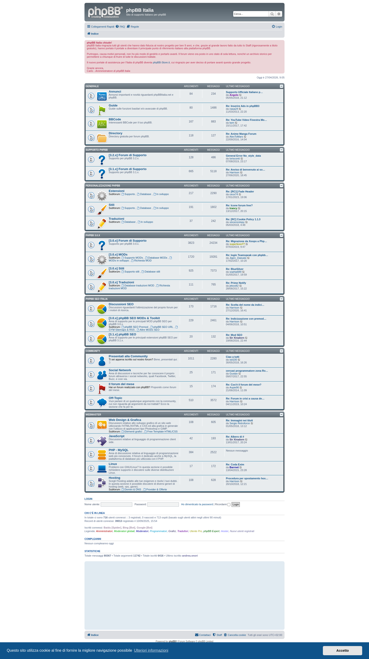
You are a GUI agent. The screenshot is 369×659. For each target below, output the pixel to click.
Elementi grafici (132, 431)
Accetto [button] (342, 650)
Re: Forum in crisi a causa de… (245, 398)
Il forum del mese (121, 384)
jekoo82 (234, 285)
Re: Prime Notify (236, 282)
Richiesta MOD (141, 260)
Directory (115, 133)
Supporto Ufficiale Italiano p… (244, 92)
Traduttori (182, 531)
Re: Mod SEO (234, 335)
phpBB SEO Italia (97, 299)
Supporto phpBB (97, 150)
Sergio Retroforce (239, 423)
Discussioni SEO (121, 304)
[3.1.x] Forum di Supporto (127, 169)
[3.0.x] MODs (118, 254)
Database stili (150, 271)
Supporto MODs (132, 257)
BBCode (115, 119)
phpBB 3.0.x (93, 235)
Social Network (120, 370)
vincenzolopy (237, 222)
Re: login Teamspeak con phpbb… (247, 255)
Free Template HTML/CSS (161, 431)
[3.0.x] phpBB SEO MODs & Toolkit (134, 318)
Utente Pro (196, 531)
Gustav (233, 373)
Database (144, 194)
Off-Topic (115, 398)
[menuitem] (120, 26)
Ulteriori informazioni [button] (151, 650)
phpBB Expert (212, 531)
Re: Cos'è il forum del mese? (243, 384)
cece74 (233, 194)
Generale (92, 86)
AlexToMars (236, 136)
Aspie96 (234, 387)
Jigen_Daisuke (237, 257)
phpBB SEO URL (162, 326)
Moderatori (142, 531)
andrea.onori (190, 555)
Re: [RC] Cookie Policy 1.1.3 (243, 219)
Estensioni (116, 191)
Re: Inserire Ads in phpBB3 (242, 106)
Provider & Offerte (155, 489)
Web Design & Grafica (125, 420)
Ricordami (223, 504)
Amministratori (104, 531)
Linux (113, 464)
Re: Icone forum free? (239, 205)
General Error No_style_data (243, 155)
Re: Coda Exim (235, 464)
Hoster (225, 531)
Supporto (128, 194)
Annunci (115, 91)
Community (93, 351)
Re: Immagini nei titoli (239, 420)
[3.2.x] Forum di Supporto (127, 155)
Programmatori (158, 531)
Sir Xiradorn (236, 337)
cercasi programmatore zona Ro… (247, 370)
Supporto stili (130, 271)
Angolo (233, 95)
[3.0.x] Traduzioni (121, 282)
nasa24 (233, 108)
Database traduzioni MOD (138, 285)
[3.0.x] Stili (116, 268)
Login (88, 498)
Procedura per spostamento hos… (247, 478)
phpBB (172, 641)
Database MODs (156, 257)
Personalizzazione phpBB (103, 185)
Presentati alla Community (128, 356)
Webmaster (93, 414)
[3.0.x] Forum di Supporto (127, 240)
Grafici (172, 531)
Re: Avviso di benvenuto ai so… (245, 169)
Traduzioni (116, 218)
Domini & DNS (131, 489)
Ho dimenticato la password (197, 504)
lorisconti (234, 158)
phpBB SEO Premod (135, 326)
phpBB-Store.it (161, 62)
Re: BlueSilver (235, 269)
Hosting (114, 478)
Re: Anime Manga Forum (241, 133)
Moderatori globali (124, 531)
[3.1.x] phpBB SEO (122, 334)
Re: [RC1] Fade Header (240, 191)
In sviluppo (161, 194)
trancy (233, 208)
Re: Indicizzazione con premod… (246, 318)
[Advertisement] (184, 595)
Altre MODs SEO (148, 329)
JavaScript (116, 436)
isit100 (233, 359)
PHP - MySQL (118, 450)
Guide (113, 105)
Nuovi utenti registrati (242, 531)
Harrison (234, 172)
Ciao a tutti (232, 356)
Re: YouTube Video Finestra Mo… (246, 119)
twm (231, 122)
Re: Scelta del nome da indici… (245, 304)
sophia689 (235, 271)
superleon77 (237, 244)
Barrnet (234, 467)
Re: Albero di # (235, 436)
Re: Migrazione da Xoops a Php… (246, 241)
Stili (111, 205)
